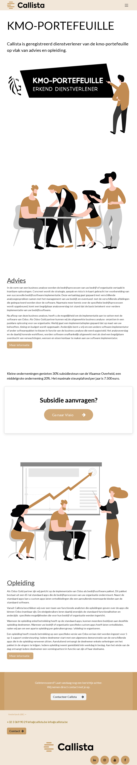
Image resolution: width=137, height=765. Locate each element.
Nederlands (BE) (16, 714)
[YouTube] (115, 760)
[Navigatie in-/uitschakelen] (126, 5)
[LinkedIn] (94, 760)
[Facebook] (125, 760)
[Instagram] (104, 760)
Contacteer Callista (68, 696)
